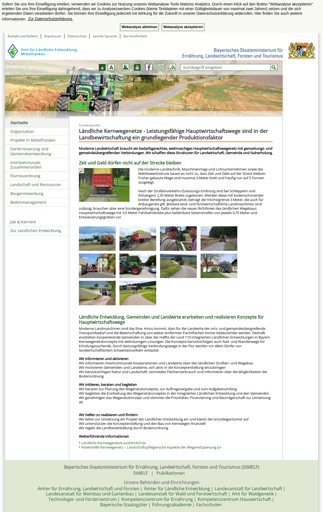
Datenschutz (77, 36)
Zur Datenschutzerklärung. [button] (50, 19)
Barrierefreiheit (135, 36)
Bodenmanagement (28, 202)
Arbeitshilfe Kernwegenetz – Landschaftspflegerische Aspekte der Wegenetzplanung (151, 447)
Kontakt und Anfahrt (23, 36)
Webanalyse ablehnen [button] (139, 27)
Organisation (22, 131)
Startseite (19, 122)
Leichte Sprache (105, 36)
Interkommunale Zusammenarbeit (26, 165)
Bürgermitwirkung (27, 193)
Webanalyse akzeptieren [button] (183, 27)
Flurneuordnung (25, 175)
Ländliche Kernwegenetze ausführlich (113, 442)
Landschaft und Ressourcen (35, 184)
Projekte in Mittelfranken (33, 140)
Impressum (52, 36)
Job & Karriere (23, 221)
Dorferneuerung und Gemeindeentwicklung (30, 151)
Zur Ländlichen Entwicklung (35, 230)
